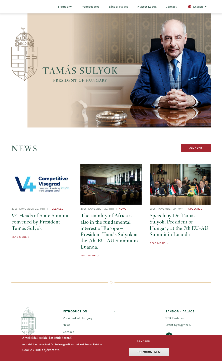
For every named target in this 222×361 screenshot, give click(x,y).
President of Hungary (77, 318)
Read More (19, 237)
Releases (56, 209)
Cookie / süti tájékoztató (41, 350)
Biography (65, 6)
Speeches (195, 209)
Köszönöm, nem (149, 353)
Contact (171, 6)
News (123, 209)
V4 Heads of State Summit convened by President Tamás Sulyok (40, 222)
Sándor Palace (118, 6)
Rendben (143, 342)
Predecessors (90, 6)
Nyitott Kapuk (147, 6)
